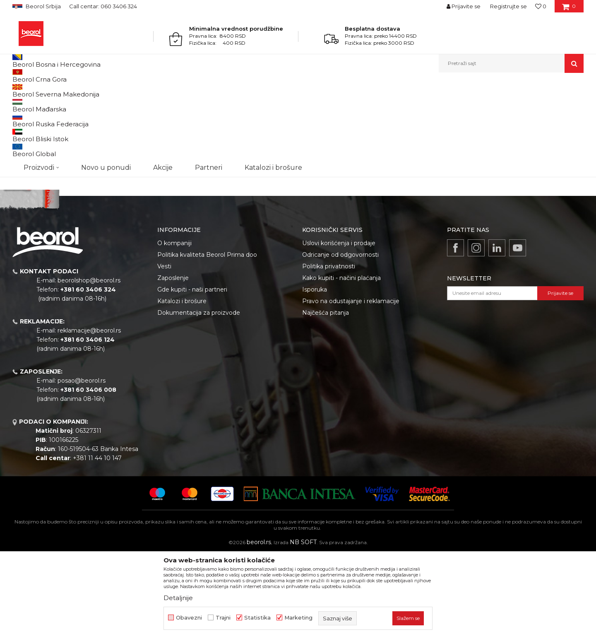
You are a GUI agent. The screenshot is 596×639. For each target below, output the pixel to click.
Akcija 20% (34, 150)
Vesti (164, 351)
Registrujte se (508, 6)
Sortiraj (374, 118)
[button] (511, 63)
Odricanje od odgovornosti (340, 340)
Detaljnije (178, 598)
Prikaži (495, 118)
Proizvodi (45, 90)
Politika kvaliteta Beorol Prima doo (207, 340)
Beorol (20, 90)
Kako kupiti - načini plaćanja (341, 363)
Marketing (298, 618)
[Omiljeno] (540, 6)
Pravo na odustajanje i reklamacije (350, 386)
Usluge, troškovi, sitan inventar (99, 90)
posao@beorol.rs (82, 466)
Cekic (27, 160)
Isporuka (314, 375)
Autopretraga (336, 118)
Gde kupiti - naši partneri (192, 375)
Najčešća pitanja (325, 398)
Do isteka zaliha (40, 169)
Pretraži (54, 222)
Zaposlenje (173, 363)
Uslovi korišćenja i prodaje (338, 328)
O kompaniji (174, 328)
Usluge (150, 90)
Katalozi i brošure (182, 386)
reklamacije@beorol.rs (89, 416)
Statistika (257, 618)
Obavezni (189, 618)
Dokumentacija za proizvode (198, 398)
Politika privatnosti (328, 351)
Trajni (223, 618)
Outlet (28, 140)
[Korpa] (569, 9)
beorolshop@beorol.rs (89, 365)
